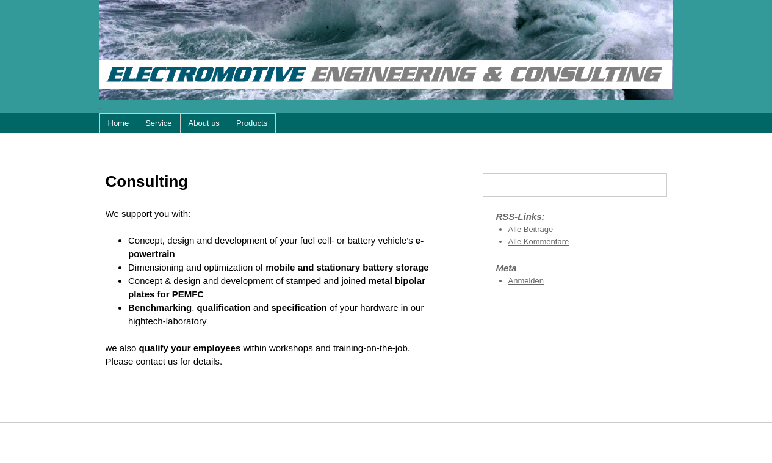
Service (158, 123)
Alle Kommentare (538, 241)
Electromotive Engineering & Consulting (386, 50)
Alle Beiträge (531, 229)
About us (204, 123)
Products (251, 123)
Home (118, 123)
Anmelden (526, 280)
